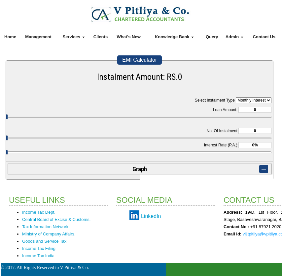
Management (38, 36)
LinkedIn (151, 216)
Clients (100, 36)
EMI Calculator (139, 60)
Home (10, 36)
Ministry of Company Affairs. (49, 233)
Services (74, 36)
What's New (128, 36)
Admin (234, 36)
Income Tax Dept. (38, 212)
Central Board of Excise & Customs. (56, 219)
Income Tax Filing (38, 248)
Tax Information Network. (46, 226)
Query (212, 36)
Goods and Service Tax (44, 241)
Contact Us (264, 36)
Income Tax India (38, 255)
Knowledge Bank (174, 36)
